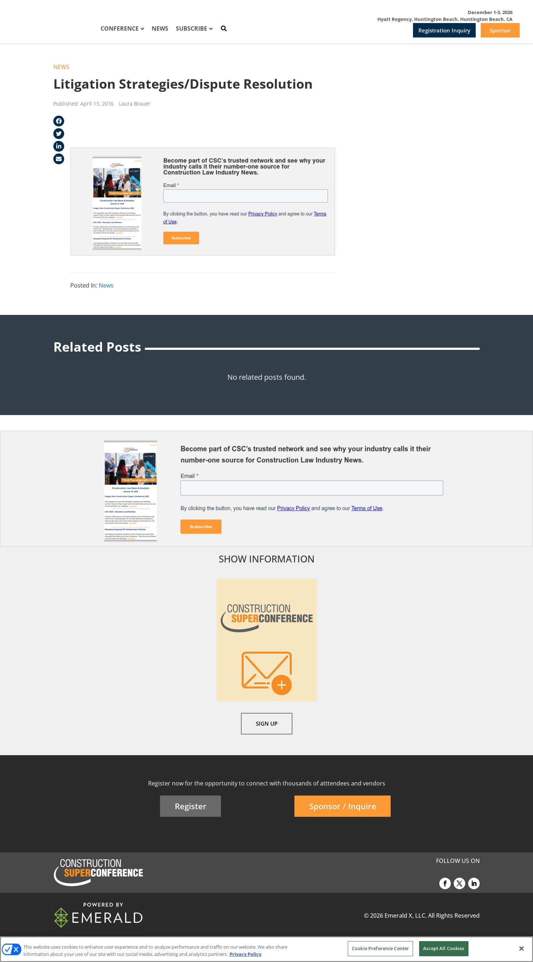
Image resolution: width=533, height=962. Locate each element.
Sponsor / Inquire (342, 806)
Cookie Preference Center (380, 948)
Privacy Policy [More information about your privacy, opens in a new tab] (245, 954)
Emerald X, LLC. (406, 915)
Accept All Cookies (443, 948)
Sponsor (500, 30)
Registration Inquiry (444, 30)
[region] (266, 949)
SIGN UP (266, 723)
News (61, 67)
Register (190, 806)
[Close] (521, 948)
